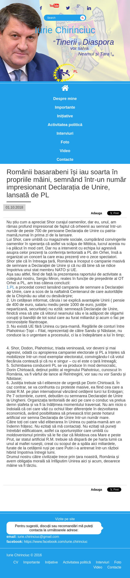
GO (83, 17)
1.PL (10, 287)
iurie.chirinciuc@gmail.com (38, 536)
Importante (65, 107)
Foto (65, 142)
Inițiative (65, 116)
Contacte (65, 159)
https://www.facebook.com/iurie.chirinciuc (56, 541)
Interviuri (65, 133)
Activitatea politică (65, 125)
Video (65, 151)
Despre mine (65, 98)
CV (15, 562)
